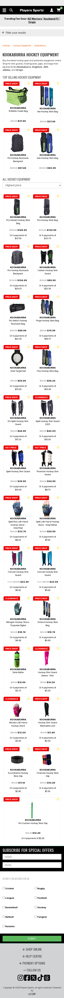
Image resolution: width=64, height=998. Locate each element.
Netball (9, 916)
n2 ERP (32, 994)
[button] (4, 10)
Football (42, 898)
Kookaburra (40, 45)
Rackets (10, 926)
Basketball (11, 907)
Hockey (6, 45)
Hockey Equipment (22, 45)
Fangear (42, 916)
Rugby (41, 888)
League (9, 898)
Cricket (9, 888)
